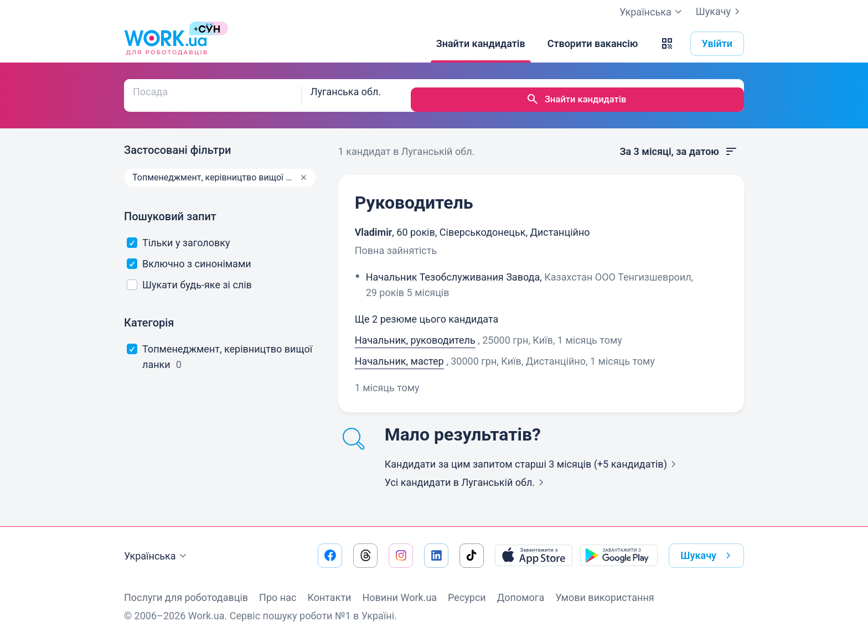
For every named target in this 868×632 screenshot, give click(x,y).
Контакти (329, 589)
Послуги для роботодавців (186, 589)
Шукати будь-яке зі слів (189, 276)
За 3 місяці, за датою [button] (678, 143)
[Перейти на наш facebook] (330, 547)
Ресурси (467, 589)
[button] (667, 44)
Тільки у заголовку (178, 234)
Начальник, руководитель (415, 332)
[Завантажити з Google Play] (619, 547)
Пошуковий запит (170, 208)
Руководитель (414, 194)
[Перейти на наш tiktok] (471, 547)
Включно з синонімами (189, 255)
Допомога (520, 589)
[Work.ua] (165, 44)
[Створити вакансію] (593, 44)
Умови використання (604, 589)
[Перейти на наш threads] (365, 547)
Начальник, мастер (399, 353)
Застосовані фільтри (177, 141)
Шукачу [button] (707, 547)
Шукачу (720, 11)
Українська (156, 548)
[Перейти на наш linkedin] (436, 547)
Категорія (149, 314)
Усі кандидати (466, 474)
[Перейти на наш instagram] (401, 547)
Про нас (277, 589)
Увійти (717, 43)
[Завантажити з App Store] (533, 547)
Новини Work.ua (399, 589)
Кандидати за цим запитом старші (532, 456)
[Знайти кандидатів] (481, 44)
